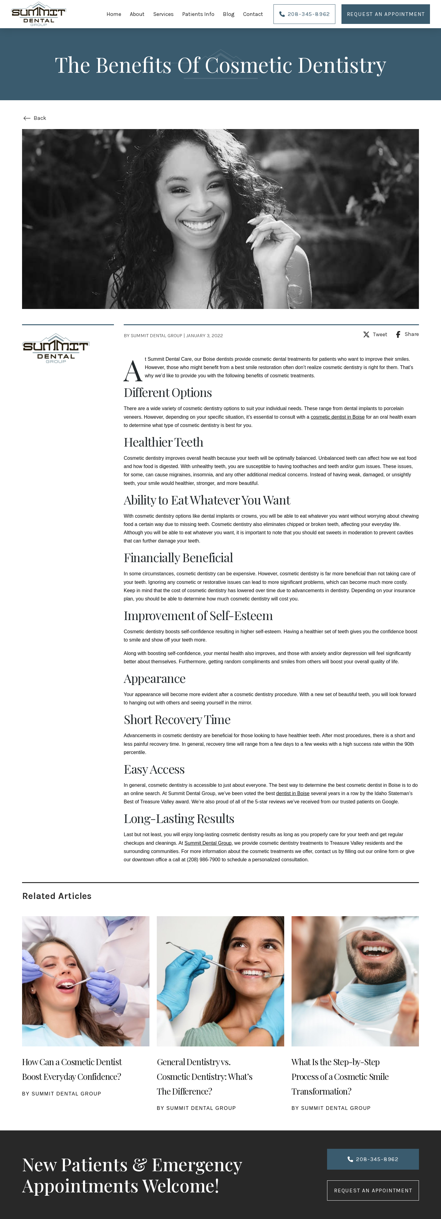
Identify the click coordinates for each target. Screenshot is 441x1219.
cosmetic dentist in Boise (338, 417)
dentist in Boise (293, 793)
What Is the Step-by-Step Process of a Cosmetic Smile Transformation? (340, 1076)
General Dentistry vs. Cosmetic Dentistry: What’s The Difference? (204, 1076)
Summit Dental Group (208, 843)
